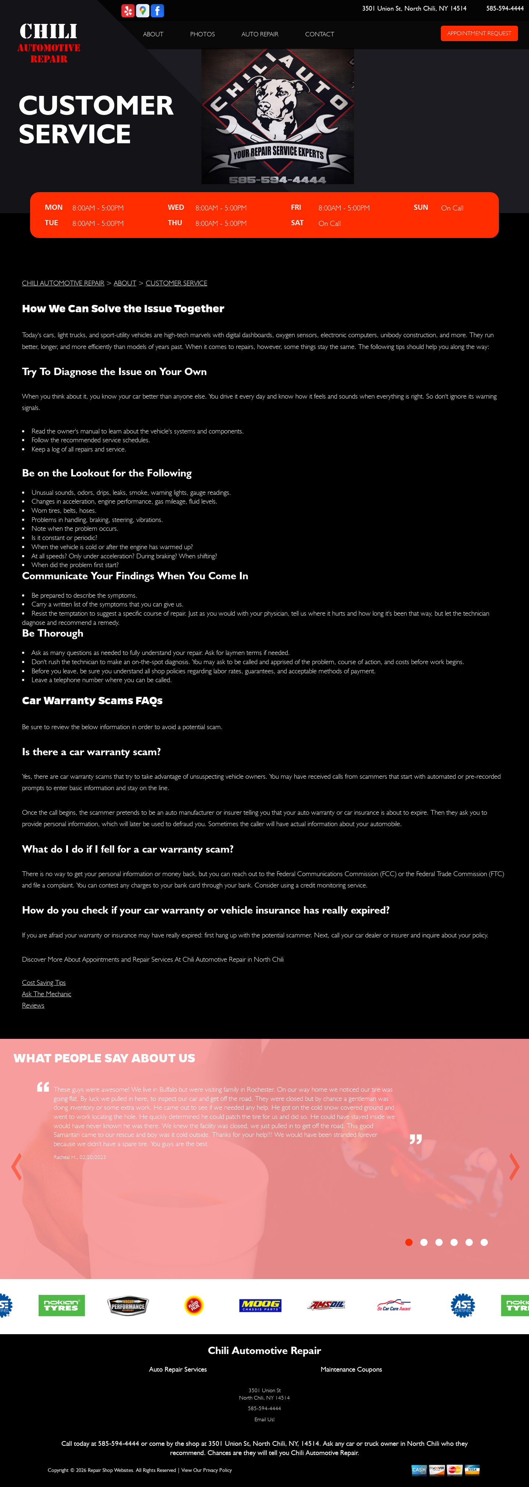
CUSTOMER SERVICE (176, 283)
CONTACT (319, 34)
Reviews (33, 1005)
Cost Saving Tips (44, 982)
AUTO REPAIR (260, 34)
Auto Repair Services (178, 1369)
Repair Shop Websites (110, 1470)
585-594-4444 (505, 9)
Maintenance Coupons (351, 1369)
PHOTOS (202, 34)
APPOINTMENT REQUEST (479, 33)
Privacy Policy (217, 1470)
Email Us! (265, 1419)
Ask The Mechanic (46, 994)
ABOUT (153, 34)
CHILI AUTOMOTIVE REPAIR (63, 283)
